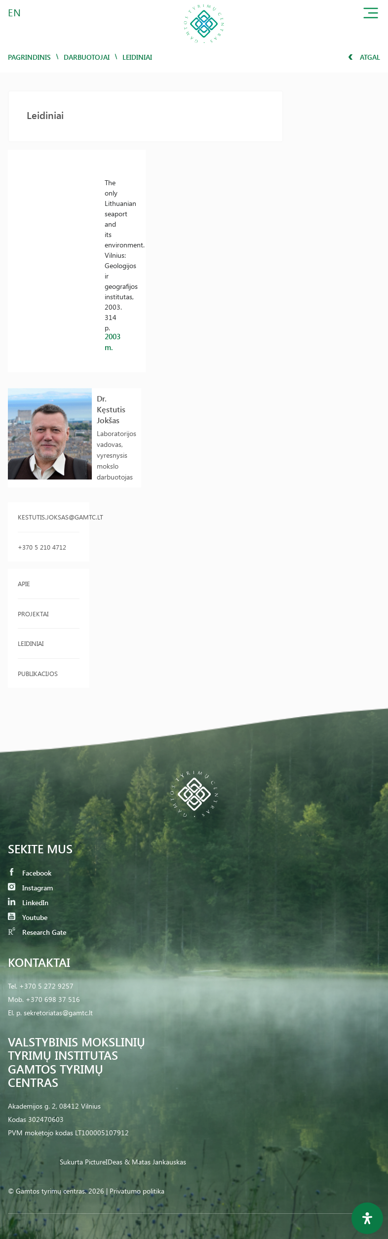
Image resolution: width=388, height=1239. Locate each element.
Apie (24, 583)
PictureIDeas (103, 1161)
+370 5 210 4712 (42, 547)
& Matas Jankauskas (155, 1161)
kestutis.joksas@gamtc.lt (48, 517)
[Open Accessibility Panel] (367, 1218)
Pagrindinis (29, 57)
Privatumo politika (137, 1191)
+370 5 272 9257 (46, 986)
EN (15, 12)
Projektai (33, 613)
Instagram (30, 887)
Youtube (27, 917)
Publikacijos (38, 673)
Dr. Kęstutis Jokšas (111, 409)
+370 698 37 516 (53, 999)
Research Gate (37, 932)
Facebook (29, 873)
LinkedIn (28, 902)
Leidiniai (30, 643)
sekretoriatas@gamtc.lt (58, 1012)
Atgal (364, 57)
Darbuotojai (87, 57)
